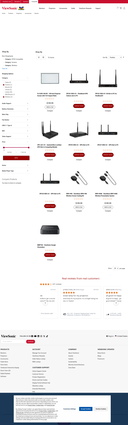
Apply (16, 158)
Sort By (105, 57)
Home (4, 13)
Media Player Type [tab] (8, 171)
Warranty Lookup (37, 386)
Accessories (63, 8)
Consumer (34, 1)
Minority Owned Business (76, 365)
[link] (81, 314)
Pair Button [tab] (5, 120)
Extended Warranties (38, 389)
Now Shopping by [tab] (7, 56)
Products (10, 13)
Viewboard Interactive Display (10, 368)
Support (97, 8)
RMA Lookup (36, 362)
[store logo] (13, 8)
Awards (70, 356)
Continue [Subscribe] (30, 341)
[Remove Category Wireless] (3, 65)
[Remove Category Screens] (3, 62)
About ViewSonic (73, 353)
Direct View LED (5, 370)
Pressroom (101, 359)
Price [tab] (3, 142)
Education (17, 1)
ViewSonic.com (7, 1)
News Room (101, 353)
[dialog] (64, 409)
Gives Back (71, 368)
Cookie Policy (40, 405)
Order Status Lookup (38, 359)
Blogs (99, 356)
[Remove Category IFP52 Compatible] (3, 59)
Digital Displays (5, 373)
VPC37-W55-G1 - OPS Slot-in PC (107, 145)
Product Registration (38, 377)
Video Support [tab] (6, 136)
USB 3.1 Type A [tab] (7, 125)
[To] (23, 152)
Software (3, 376)
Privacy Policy (31, 405)
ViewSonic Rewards (85, 8)
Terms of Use (51, 405)
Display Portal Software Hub (41, 383)
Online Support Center (39, 371)
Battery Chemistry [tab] (7, 109)
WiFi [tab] (3, 131)
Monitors (42, 8)
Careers (70, 359)
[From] (9, 152)
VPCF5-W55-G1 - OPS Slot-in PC (78, 145)
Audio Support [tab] (6, 103)
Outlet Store (4, 362)
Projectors (52, 8)
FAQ (33, 392)
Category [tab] (5, 78)
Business (25, 1)
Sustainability (72, 362)
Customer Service (38, 374)
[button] (50, 111)
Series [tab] (4, 165)
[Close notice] (108, 409)
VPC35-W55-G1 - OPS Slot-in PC (49, 194)
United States (121, 336)
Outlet (73, 8)
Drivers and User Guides (40, 380)
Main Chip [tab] (5, 114)
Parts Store (4, 365)
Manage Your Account (39, 353)
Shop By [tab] (38, 52)
